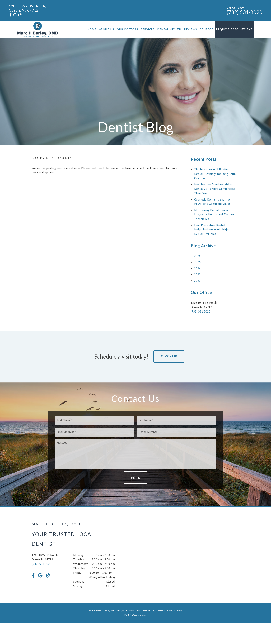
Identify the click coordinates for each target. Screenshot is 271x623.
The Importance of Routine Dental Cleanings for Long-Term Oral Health (215, 174)
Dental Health (169, 29)
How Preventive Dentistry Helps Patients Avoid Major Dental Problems (212, 229)
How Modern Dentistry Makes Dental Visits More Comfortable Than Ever (214, 189)
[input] (94, 420)
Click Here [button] (169, 356)
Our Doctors (127, 29)
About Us (106, 29)
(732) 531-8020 (244, 12)
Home (91, 29)
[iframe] (197, 555)
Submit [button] (135, 477)
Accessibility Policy (146, 610)
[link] (11, 15)
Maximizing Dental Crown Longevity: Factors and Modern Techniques (214, 214)
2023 (197, 274)
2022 (197, 280)
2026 (197, 255)
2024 (197, 268)
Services (148, 29)
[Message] (135, 454)
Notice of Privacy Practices (169, 610)
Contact (206, 29)
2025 (197, 262)
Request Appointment (234, 29)
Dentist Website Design (135, 615)
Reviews (190, 29)
